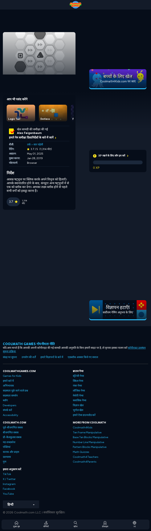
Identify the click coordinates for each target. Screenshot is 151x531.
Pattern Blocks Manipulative (89, 447)
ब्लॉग (5, 400)
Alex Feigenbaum (29, 133)
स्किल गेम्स (78, 381)
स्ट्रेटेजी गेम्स (78, 376)
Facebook (9, 488)
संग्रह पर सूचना (10, 357)
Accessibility (10, 415)
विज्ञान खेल (78, 405)
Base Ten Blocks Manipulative (90, 437)
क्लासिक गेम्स (79, 400)
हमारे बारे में (8, 381)
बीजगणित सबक (11, 432)
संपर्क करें (7, 410)
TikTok (7, 474)
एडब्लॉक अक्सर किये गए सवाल (83, 357)
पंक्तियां (6, 447)
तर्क (29, 144)
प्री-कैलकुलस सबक (12, 437)
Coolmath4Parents (84, 461)
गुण (4, 461)
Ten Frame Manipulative (87, 432)
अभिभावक (8, 385)
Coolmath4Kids (82, 427)
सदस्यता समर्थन (10, 395)
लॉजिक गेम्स (79, 390)
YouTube (8, 493)
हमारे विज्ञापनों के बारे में (51, 357)
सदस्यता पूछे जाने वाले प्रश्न (15, 390)
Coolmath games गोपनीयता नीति (29, 344)
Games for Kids (12, 376)
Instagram (9, 484)
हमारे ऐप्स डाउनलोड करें (84, 415)
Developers (9, 405)
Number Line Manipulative (88, 442)
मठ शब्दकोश (9, 442)
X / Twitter (9, 479)
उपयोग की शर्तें (29, 357)
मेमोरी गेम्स (78, 395)
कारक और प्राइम (11, 452)
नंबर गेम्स (77, 385)
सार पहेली (38, 144)
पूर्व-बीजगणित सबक (13, 427)
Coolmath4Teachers (85, 457)
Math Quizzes (81, 452)
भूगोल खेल (78, 410)
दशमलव (7, 457)
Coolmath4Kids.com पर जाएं (118, 81)
